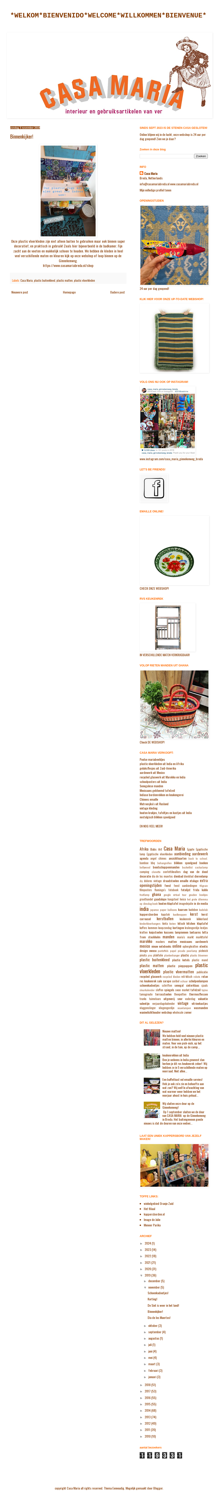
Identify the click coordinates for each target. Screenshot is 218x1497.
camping (144, 872)
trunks (143, 999)
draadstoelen (171, 880)
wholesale (178, 1012)
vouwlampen (184, 1008)
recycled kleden (171, 976)
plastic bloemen (199, 955)
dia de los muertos (162, 876)
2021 (148, 1262)
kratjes (204, 928)
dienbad (178, 876)
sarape (167, 980)
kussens (168, 932)
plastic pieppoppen (179, 965)
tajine (205, 990)
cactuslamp (201, 867)
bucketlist (187, 867)
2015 (148, 1404)
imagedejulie (186, 903)
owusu (152, 950)
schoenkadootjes (149, 985)
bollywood (145, 867)
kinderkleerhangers (150, 923)
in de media (201, 903)
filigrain (204, 886)
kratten (144, 932)
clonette (156, 872)
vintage (183, 1003)
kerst (194, 914)
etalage (194, 880)
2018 (148, 1384)
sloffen (159, 990)
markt (190, 937)
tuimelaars (155, 999)
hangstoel (173, 899)
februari (153, 1370)
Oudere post (117, 292)
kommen (152, 928)
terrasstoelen (163, 994)
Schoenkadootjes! (158, 1292)
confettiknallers (172, 872)
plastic (185, 955)
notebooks (165, 946)
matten (172, 941)
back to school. (198, 858)
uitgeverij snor (173, 998)
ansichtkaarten (177, 858)
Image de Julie (152, 1219)
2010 (148, 1436)
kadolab (203, 910)
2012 (148, 1423)
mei (150, 1357)
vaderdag (190, 999)
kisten (172, 923)
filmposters (146, 890)
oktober (153, 1325)
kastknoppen (180, 914)
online (176, 946)
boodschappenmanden (166, 867)
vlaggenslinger (148, 1008)
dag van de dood (195, 871)
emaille (184, 880)
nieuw (154, 946)
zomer (188, 1012)
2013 (148, 1416)
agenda (144, 858)
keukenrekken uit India (175, 1055)
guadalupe (160, 899)
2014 (148, 1410)
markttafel (202, 937)
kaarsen (182, 909)
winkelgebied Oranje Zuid (158, 1203)
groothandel (146, 899)
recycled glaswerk (150, 976)
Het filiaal (149, 1208)
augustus (154, 1338)
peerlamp (192, 951)
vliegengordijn (166, 1008)
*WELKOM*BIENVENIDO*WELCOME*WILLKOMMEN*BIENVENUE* (108, 16)
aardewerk (200, 853)
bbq (153, 863)
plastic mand (200, 960)
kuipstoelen (156, 932)
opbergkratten (190, 946)
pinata (143, 955)
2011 (148, 1429)
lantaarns (195, 932)
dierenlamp (201, 876)
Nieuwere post (19, 292)
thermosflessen (198, 994)
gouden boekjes (198, 895)
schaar (184, 981)
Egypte (190, 849)
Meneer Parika (152, 1225)
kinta (165, 923)
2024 (148, 1243)
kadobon (193, 909)
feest (167, 885)
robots (196, 976)
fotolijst (186, 889)
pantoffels (163, 951)
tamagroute (146, 994)
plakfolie (158, 955)
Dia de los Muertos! (159, 1317)
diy (141, 881)
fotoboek (173, 890)
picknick (203, 951)
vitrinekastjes (200, 1003)
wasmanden (201, 1007)
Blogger (158, 1488)
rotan (204, 976)
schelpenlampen (198, 980)
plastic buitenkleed (44, 280)
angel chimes (158, 858)
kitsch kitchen (186, 923)
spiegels (169, 989)
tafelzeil (196, 989)
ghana (156, 894)
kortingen (178, 927)
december (154, 1280)
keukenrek (185, 919)
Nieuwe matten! (171, 1031)
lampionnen (181, 932)
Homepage (69, 292)
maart (152, 1363)
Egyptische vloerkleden (160, 854)
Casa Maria (26, 280)
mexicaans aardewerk (194, 941)
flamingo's (160, 890)
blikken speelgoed (185, 862)
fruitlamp (144, 895)
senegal (178, 985)
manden (168, 936)
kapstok (165, 914)
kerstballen (165, 918)
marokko (146, 941)
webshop (166, 1012)
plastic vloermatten (178, 971)
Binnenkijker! (155, 1311)
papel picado (177, 951)
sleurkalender (147, 990)
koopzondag (165, 928)
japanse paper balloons (163, 910)
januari (152, 1376)
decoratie (145, 876)
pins (150, 955)
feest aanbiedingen (185, 885)
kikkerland (202, 919)
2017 (148, 1391)
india (144, 908)
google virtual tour (175, 895)
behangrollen (164, 863)
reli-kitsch (186, 976)
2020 (148, 1268)
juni (150, 1351)
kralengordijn (192, 928)
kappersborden (149, 914)
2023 (148, 1249)
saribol (175, 981)
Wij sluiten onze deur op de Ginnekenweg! (178, 1105)
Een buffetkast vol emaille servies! (182, 1079)
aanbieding (182, 853)
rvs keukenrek (148, 980)
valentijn (144, 1003)
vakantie (203, 998)
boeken (203, 862)
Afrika (144, 849)
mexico (145, 946)
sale (159, 980)
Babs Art (156, 849)
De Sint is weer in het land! (163, 1305)
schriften (167, 985)
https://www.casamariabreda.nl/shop (68, 265)
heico (183, 899)
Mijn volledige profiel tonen (155, 190)
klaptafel (202, 923)
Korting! (152, 1298)
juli (150, 1344)
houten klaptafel (168, 903)
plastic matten (65, 280)
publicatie (202, 972)
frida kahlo (200, 889)
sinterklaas (192, 985)
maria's (181, 937)
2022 (148, 1255)
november (154, 1287)
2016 (148, 1397)
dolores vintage (153, 881)
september (155, 1331)
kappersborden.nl (154, 1214)
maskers (160, 941)
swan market (182, 990)
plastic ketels (181, 959)
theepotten (180, 994)
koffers (143, 928)
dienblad (188, 876)
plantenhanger (172, 955)
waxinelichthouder (150, 1012)
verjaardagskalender (163, 1003)
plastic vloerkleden (84, 280)
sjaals (204, 985)
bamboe (144, 863)
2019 (148, 1275)
